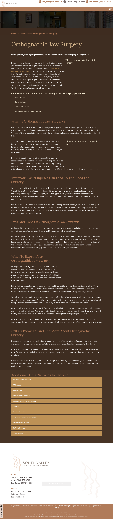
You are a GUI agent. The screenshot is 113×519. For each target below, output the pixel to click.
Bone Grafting (20, 102)
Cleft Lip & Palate (22, 106)
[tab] (56, 379)
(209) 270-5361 (26, 482)
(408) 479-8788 (23, 480)
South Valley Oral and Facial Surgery (36, 505)
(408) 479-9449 (25, 477)
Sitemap (56, 507)
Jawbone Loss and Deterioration (28, 111)
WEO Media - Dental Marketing (59, 505)
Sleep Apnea (20, 97)
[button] (56, 379)
